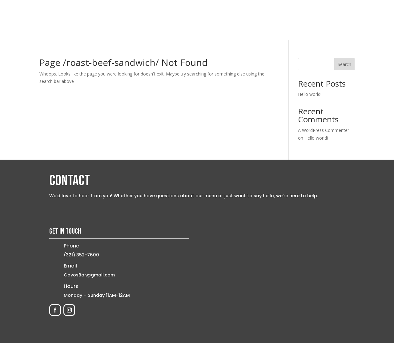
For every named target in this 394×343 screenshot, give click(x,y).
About (251, 20)
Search (344, 64)
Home (228, 20)
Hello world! (309, 94)
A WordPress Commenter (323, 130)
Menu (273, 20)
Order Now (301, 20)
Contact (333, 20)
